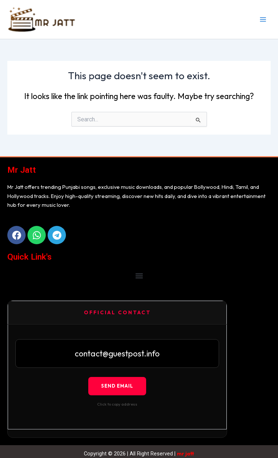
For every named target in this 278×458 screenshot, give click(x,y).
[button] (139, 276)
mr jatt (185, 453)
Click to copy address (117, 404)
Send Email (117, 386)
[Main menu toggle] (263, 19)
